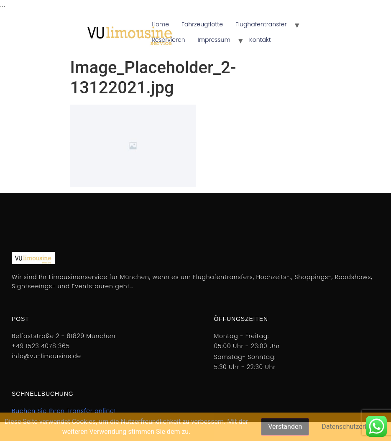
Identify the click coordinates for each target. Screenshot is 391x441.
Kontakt (260, 40)
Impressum (214, 40)
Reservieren (168, 40)
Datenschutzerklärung (354, 427)
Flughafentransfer (261, 24)
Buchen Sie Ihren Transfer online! (64, 411)
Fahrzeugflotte (202, 24)
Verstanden (285, 427)
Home (160, 24)
